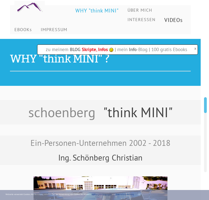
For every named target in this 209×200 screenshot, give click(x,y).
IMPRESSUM (54, 29)
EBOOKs (23, 29)
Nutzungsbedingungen (101, 194)
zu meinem (79, 49)
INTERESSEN (142, 19)
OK (139, 194)
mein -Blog (132, 49)
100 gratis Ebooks (169, 49)
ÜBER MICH (140, 10)
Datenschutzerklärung (125, 194)
